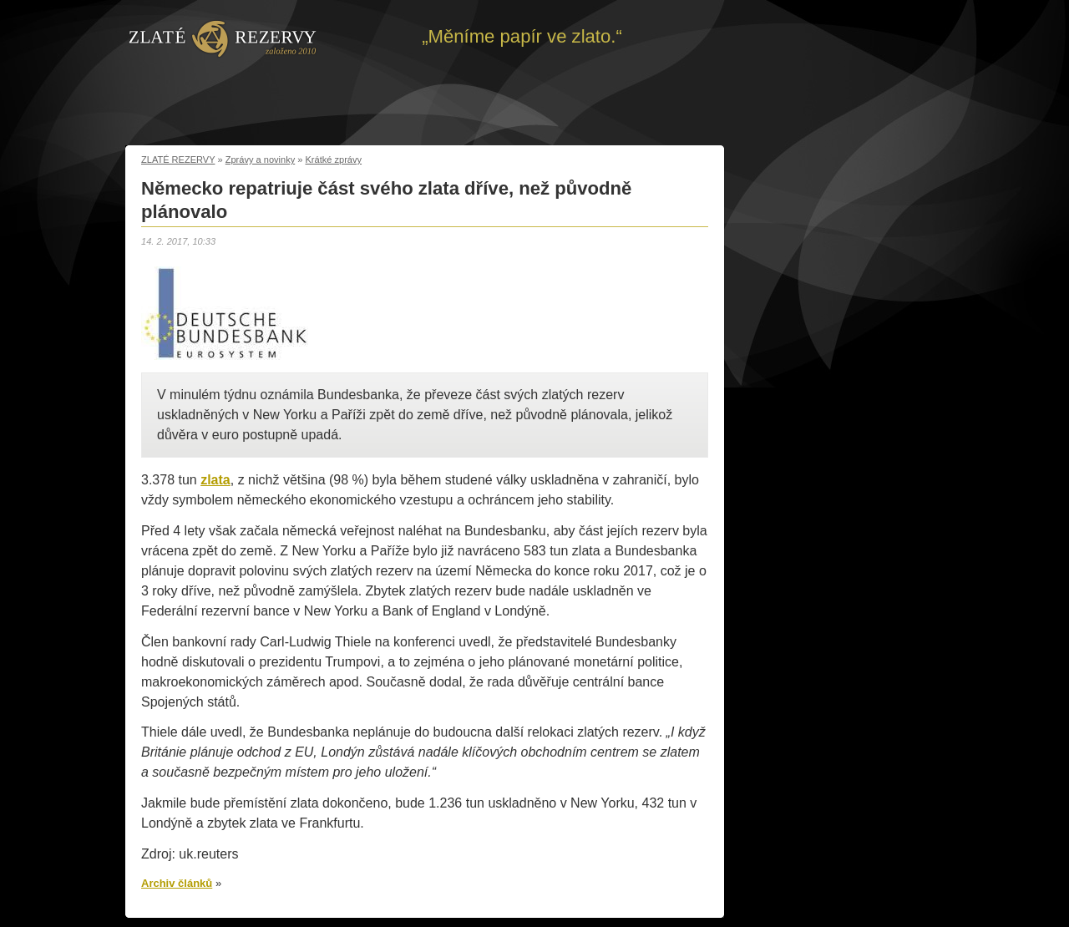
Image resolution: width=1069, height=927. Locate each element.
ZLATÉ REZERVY (178, 159)
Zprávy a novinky (260, 159)
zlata (215, 480)
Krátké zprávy (334, 159)
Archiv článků (176, 883)
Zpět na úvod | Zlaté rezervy (222, 37)
